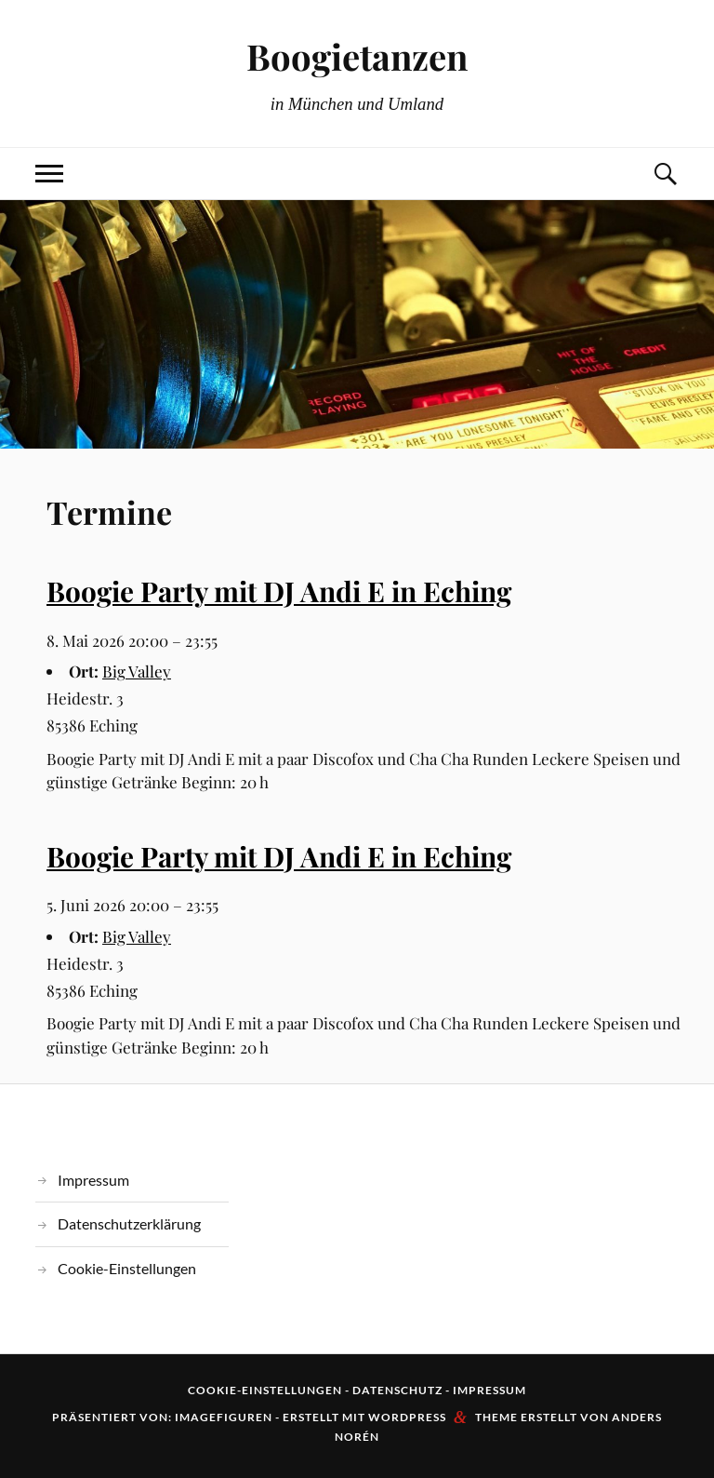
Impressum (93, 1180)
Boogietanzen (357, 56)
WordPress (407, 1417)
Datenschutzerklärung (129, 1223)
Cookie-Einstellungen (127, 1268)
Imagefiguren (223, 1417)
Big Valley (136, 671)
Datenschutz (397, 1390)
